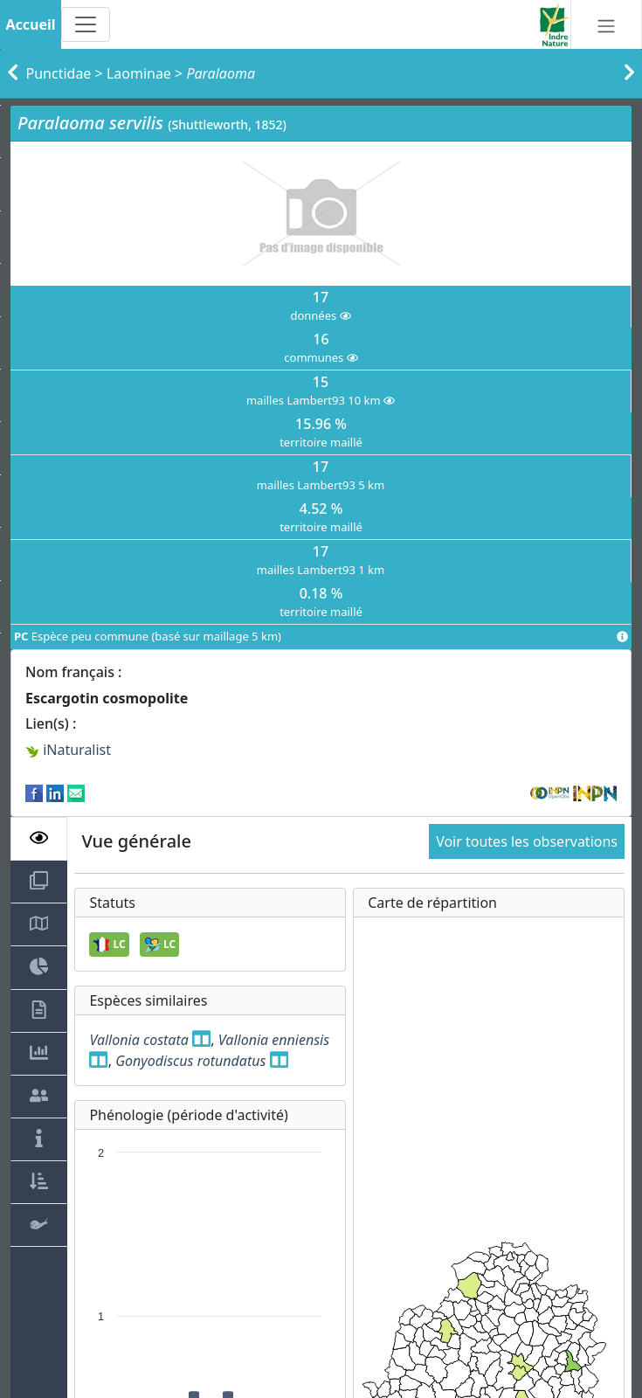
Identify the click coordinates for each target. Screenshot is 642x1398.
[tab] (38, 839)
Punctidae (59, 73)
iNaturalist (68, 749)
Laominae (139, 73)
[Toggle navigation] (85, 24)
